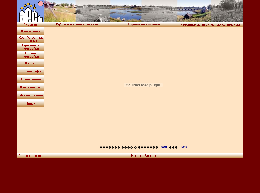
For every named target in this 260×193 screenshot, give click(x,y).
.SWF (164, 147)
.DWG (182, 147)
